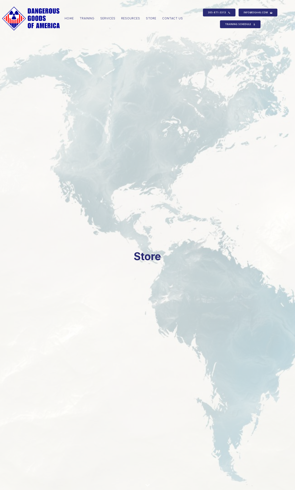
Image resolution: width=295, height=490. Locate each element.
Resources (130, 18)
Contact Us (172, 18)
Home (69, 18)
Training (87, 18)
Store (151, 18)
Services (107, 18)
